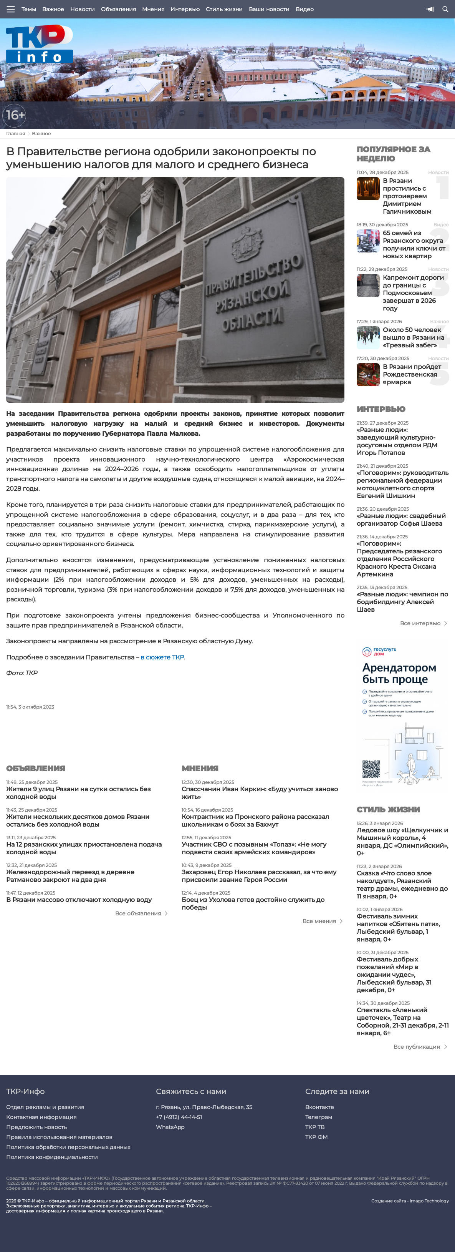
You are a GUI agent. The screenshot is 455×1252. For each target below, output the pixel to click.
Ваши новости (269, 9)
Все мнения (319, 921)
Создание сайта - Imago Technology (410, 1201)
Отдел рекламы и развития (45, 1107)
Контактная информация (41, 1117)
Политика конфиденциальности (52, 1157)
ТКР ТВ (314, 1127)
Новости (82, 9)
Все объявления (138, 913)
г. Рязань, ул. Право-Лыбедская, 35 (204, 1107)
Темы (29, 9)
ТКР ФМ (316, 1137)
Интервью (185, 9)
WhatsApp (170, 1127)
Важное (53, 9)
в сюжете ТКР (162, 657)
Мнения (153, 9)
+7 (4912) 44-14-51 (179, 1117)
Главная (15, 133)
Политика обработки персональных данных (68, 1147)
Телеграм (318, 1117)
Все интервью (420, 623)
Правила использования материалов (59, 1137)
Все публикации (417, 1046)
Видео (305, 9)
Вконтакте (319, 1107)
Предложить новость (36, 1127)
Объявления (118, 9)
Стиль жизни (224, 9)
